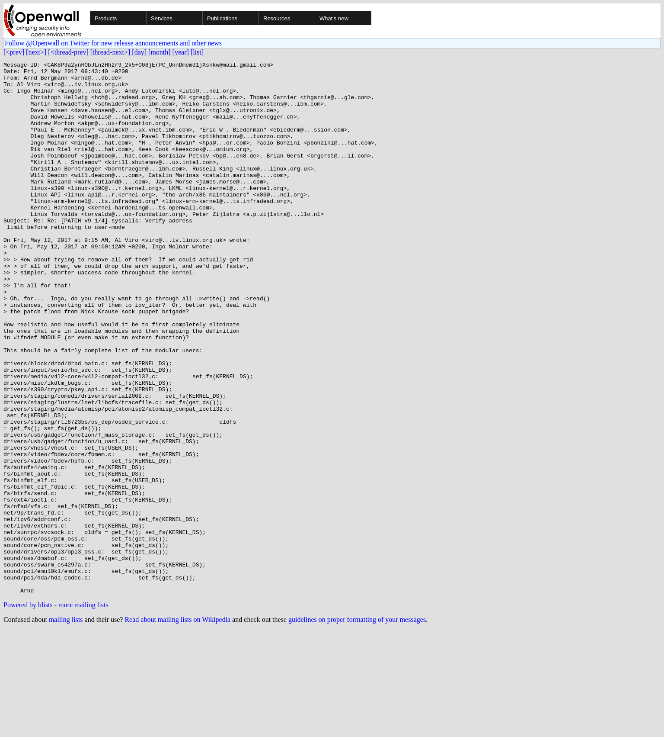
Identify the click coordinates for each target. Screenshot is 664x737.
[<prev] (13, 52)
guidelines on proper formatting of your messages (357, 726)
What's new (333, 18)
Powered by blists (28, 711)
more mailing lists (83, 711)
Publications (222, 18)
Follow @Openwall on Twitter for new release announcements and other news (113, 43)
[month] (159, 52)
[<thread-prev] (68, 52)
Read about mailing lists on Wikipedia (177, 726)
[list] (197, 52)
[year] (180, 52)
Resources (276, 18)
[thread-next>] (110, 52)
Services (161, 18)
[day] (139, 52)
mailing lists (66, 726)
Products (106, 18)
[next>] (36, 52)
